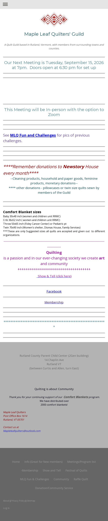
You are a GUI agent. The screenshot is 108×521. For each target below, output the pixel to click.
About (6, 500)
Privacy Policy (18, 500)
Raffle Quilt (81, 479)
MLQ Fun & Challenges (34, 479)
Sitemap (31, 500)
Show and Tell (52, 470)
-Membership (29, 470)
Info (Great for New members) (43, 462)
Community (61, 479)
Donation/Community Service (54, 488)
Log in (6, 508)
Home (16, 462)
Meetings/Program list (81, 462)
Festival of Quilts (76, 470)
